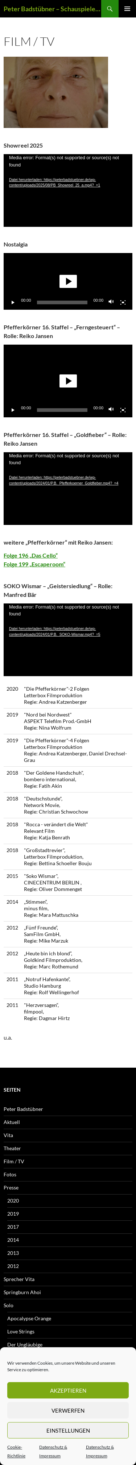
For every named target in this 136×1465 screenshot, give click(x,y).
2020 (13, 1200)
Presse (11, 1187)
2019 (13, 1214)
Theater (12, 1148)
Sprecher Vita (19, 1279)
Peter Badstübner (23, 1109)
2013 (13, 1253)
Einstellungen (68, 1430)
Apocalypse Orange (29, 1318)
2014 (13, 1240)
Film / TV (14, 1161)
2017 (13, 1227)
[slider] (62, 302)
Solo (8, 1305)
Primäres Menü (127, 8)
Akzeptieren (68, 1390)
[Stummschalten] (111, 302)
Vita (8, 1135)
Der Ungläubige (24, 1344)
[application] (68, 190)
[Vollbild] (123, 302)
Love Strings (20, 1331)
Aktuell (12, 1122)
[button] (68, 281)
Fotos (10, 1174)
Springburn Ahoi (22, 1292)
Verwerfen (68, 1410)
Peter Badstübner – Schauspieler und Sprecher (52, 9)
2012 (13, 1266)
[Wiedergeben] (13, 302)
